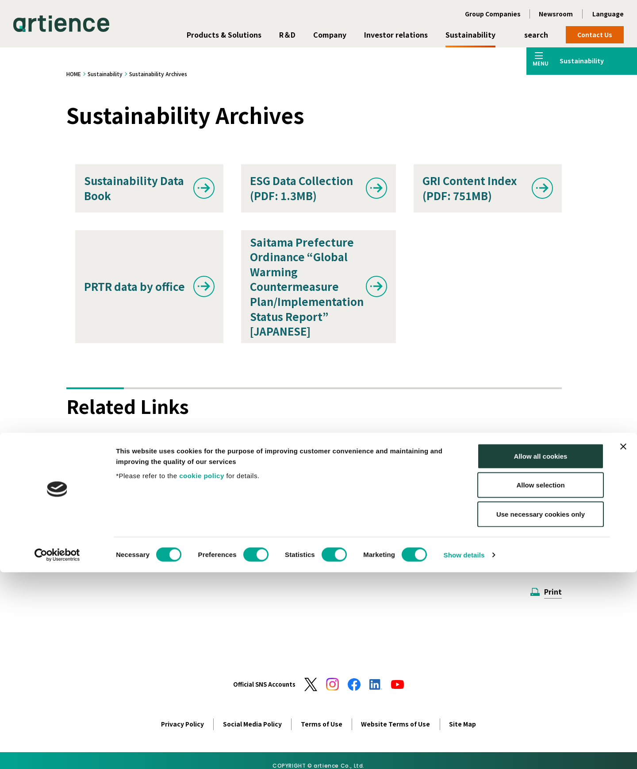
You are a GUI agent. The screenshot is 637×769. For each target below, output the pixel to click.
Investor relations (396, 34)
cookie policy (201, 672)
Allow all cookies (541, 653)
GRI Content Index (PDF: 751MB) (469, 188)
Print (553, 591)
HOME (73, 73)
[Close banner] (623, 643)
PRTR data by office (134, 286)
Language (608, 13)
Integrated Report (132, 464)
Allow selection (540, 682)
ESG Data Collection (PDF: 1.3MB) (301, 188)
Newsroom (556, 13)
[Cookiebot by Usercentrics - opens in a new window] (57, 751)
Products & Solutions (224, 34)
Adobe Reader (179, 532)
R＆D (287, 34)
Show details (464, 751)
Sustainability (470, 34)
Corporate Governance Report (303, 464)
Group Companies (493, 13)
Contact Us (594, 34)
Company (329, 34)
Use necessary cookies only (540, 711)
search (536, 34)
